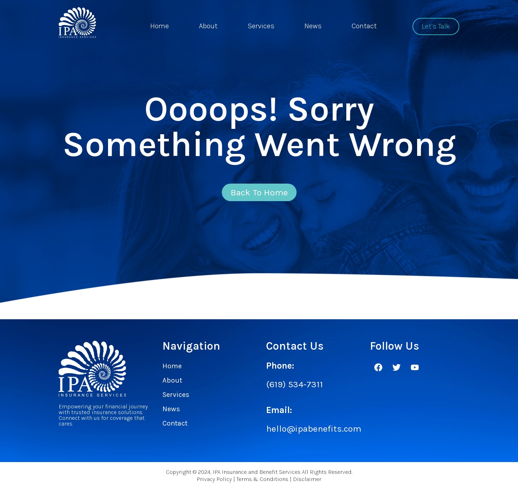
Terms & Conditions (262, 483)
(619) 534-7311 (294, 388)
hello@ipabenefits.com (313, 432)
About (208, 26)
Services (261, 26)
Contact (364, 26)
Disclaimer (307, 483)
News (313, 26)
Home (159, 26)
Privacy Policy (214, 483)
